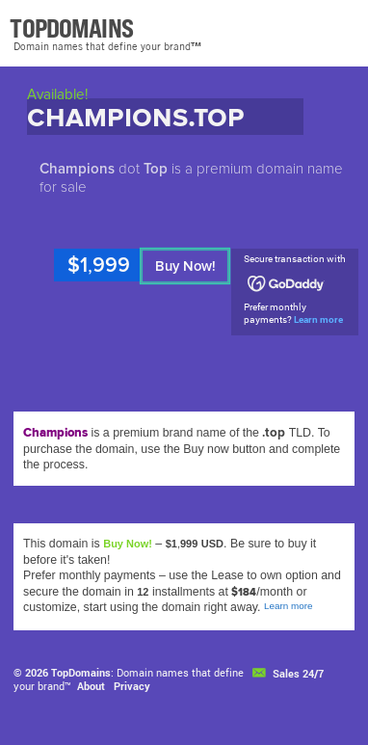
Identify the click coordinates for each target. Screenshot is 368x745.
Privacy (132, 685)
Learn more (318, 319)
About (91, 685)
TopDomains (81, 672)
